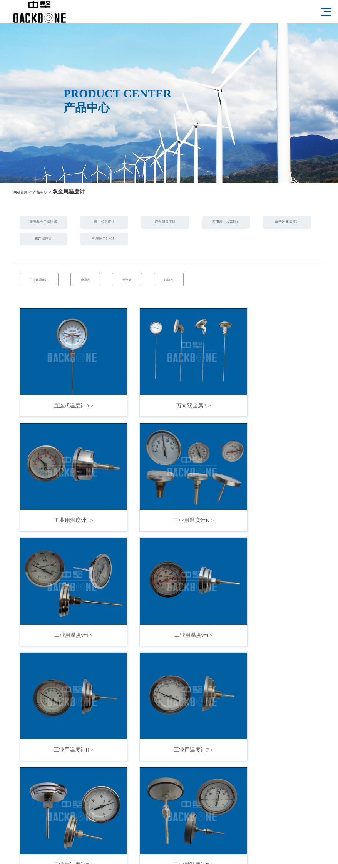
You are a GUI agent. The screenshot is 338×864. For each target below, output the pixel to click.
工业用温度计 (51, 322)
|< (114, 773)
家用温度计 (233, 249)
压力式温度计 (145, 225)
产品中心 (51, 191)
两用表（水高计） (57, 249)
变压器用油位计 (57, 273)
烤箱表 (240, 322)
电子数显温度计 (145, 249)
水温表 (118, 322)
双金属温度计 (233, 225)
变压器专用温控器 (57, 225)
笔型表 (179, 322)
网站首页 (24, 191)
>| (223, 773)
